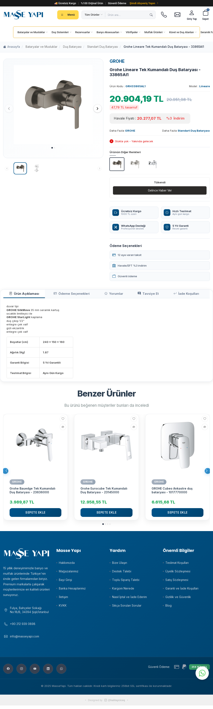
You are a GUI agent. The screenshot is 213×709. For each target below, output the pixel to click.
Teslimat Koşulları (177, 564)
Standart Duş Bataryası (102, 46)
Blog (168, 607)
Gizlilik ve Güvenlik (178, 598)
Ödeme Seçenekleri (61, 295)
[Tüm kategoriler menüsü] (68, 14)
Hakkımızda (67, 564)
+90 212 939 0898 (22, 627)
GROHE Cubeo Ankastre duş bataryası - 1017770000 (172, 492)
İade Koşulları (155, 295)
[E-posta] (177, 15)
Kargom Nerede (123, 590)
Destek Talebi (121, 573)
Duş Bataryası (72, 46)
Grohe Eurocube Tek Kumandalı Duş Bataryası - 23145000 (103, 492)
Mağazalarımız (68, 573)
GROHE (117, 61)
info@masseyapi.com (24, 639)
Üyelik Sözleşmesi (177, 573)
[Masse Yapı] (23, 14)
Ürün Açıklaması (20, 295)
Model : (199, 86)
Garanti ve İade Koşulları (181, 590)
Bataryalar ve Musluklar (41, 46)
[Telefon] (164, 15)
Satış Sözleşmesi (176, 581)
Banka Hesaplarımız (72, 590)
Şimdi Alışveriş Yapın (144, 3)
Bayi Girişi (65, 581)
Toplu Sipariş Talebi (125, 581)
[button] (52, 148)
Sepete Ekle (35, 514)
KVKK (63, 607)
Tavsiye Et (124, 295)
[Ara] (151, 15)
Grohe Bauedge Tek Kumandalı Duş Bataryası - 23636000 (32, 492)
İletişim (63, 598)
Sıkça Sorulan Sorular (126, 607)
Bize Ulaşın (119, 564)
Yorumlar (96, 295)
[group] (53, 104)
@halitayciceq (114, 704)
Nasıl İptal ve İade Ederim (129, 598)
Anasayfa (11, 47)
